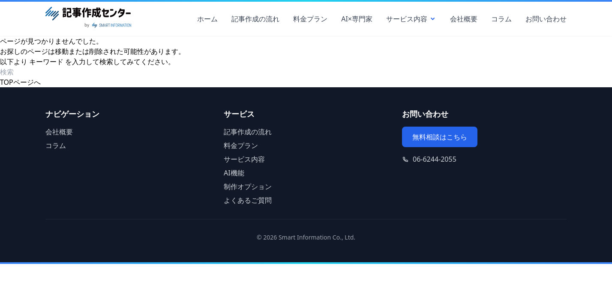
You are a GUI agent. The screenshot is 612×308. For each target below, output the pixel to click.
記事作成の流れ (255, 19)
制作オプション (248, 186)
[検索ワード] (49, 72)
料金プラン (310, 19)
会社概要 (463, 19)
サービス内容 (411, 19)
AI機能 (234, 173)
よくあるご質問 (248, 200)
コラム (501, 19)
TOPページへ (20, 82)
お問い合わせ (546, 19)
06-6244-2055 (434, 159)
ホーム (207, 19)
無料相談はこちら (439, 137)
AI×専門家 (356, 19)
